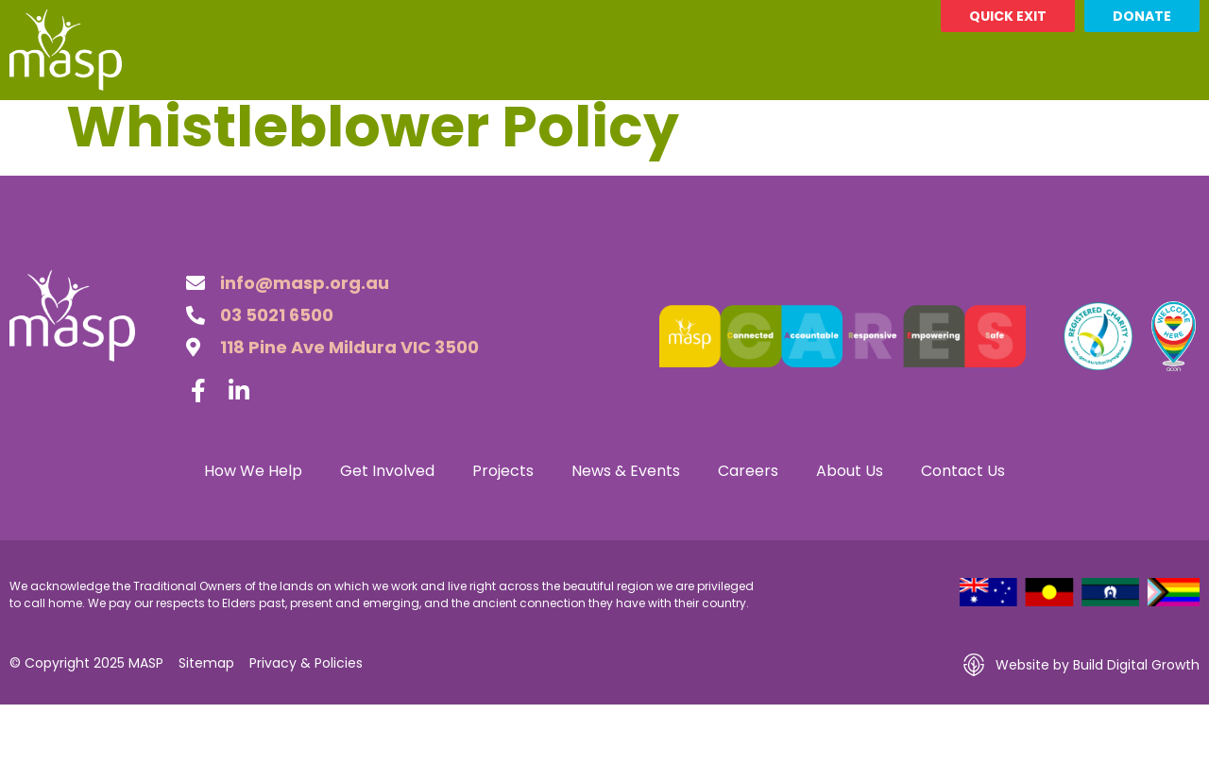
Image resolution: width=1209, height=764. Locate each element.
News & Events (675, 122)
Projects (536, 122)
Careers (804, 121)
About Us (912, 122)
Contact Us (1041, 122)
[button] (1182, 122)
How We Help (254, 122)
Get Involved (404, 122)
